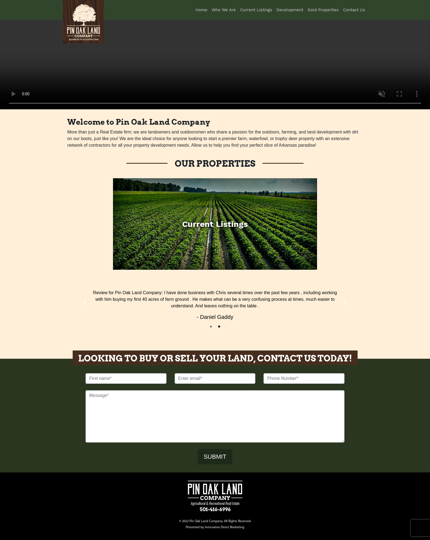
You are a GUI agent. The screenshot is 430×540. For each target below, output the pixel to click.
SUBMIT (214, 456)
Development (289, 9)
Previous (84, 301)
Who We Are (224, 9)
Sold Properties (323, 9)
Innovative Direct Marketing (224, 527)
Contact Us (354, 9)
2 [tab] (219, 326)
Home (203, 9)
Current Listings (256, 9)
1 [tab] (211, 326)
